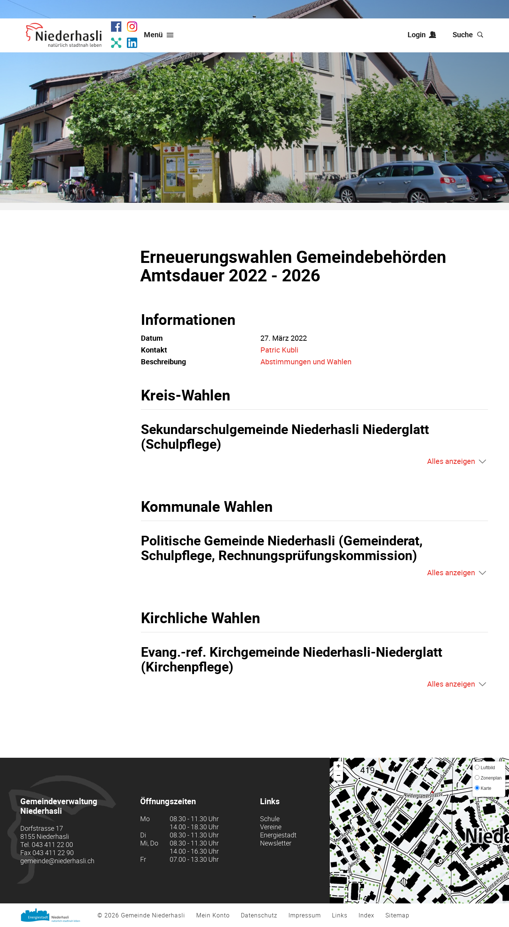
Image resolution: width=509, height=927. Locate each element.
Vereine (270, 826)
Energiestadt (278, 834)
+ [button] (338, 766)
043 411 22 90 (53, 852)
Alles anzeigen (451, 461)
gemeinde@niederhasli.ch (57, 860)
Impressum (304, 915)
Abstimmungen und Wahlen (306, 362)
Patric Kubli (279, 350)
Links (339, 915)
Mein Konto (213, 915)
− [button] (338, 775)
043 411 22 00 (52, 844)
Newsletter (275, 843)
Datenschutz (259, 915)
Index (366, 915)
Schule (270, 818)
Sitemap (397, 915)
